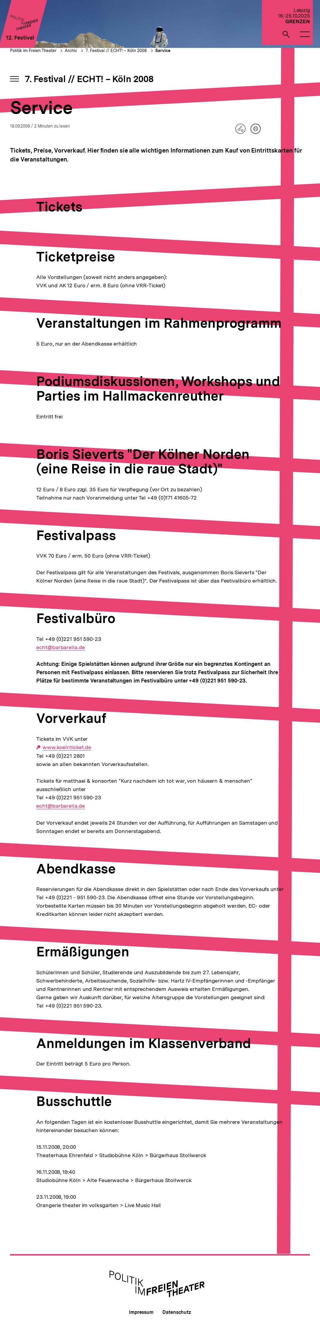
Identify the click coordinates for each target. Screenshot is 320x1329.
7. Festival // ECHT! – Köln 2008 (116, 50)
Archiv (71, 50)
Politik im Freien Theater (34, 50)
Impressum (141, 1312)
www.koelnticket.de (66, 747)
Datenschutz (176, 1312)
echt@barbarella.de (60, 647)
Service (162, 50)
